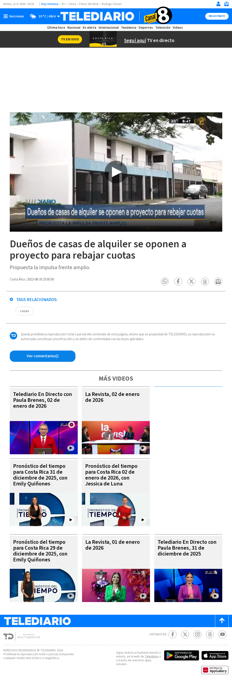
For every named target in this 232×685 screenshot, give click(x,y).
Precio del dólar (89, 4)
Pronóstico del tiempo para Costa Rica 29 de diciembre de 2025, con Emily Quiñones (40, 551)
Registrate (217, 16)
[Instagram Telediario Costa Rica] (197, 634)
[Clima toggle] (43, 16)
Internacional (109, 27)
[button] (165, 281)
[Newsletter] (226, 5)
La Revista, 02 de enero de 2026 (112, 397)
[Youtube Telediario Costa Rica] (222, 634)
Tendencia (128, 27)
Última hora (56, 27)
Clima (72, 4)
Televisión (162, 27)
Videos (178, 27)
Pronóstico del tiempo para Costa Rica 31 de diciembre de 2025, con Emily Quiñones (40, 475)
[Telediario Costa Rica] (115, 16)
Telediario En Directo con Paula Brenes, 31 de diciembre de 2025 (187, 548)
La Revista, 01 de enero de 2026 (112, 545)
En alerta (89, 27)
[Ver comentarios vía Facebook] (42, 356)
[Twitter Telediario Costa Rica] (185, 634)
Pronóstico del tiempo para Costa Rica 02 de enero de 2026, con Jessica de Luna (111, 475)
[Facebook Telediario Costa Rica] (172, 634)
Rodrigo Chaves (111, 4)
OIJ (63, 4)
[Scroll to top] (222, 621)
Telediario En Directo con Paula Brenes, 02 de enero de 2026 (42, 400)
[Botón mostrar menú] (14, 16)
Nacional (73, 27)
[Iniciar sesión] (218, 4)
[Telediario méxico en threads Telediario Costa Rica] (210, 634)
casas (24, 310)
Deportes (146, 27)
